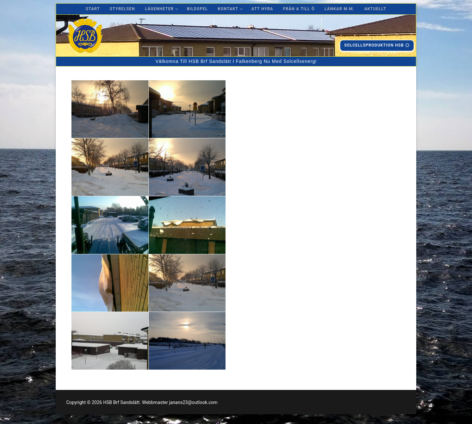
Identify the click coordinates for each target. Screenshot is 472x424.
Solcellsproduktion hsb (377, 45)
